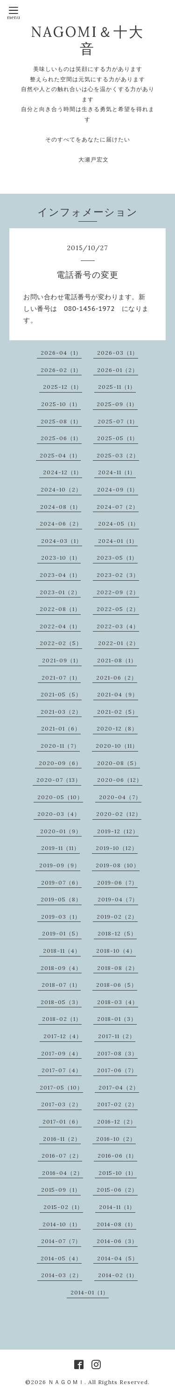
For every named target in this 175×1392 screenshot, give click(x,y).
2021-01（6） (61, 728)
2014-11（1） (117, 1206)
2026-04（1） (61, 352)
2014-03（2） (61, 1275)
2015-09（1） (61, 1189)
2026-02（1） (61, 369)
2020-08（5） (118, 762)
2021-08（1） (117, 660)
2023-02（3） (118, 574)
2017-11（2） (116, 1036)
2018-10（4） (116, 950)
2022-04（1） (60, 626)
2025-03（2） (118, 455)
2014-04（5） (117, 1258)
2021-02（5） (117, 711)
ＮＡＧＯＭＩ (66, 1381)
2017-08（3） (117, 1053)
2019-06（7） (117, 882)
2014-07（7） (61, 1240)
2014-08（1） (116, 1224)
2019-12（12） (118, 831)
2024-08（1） (60, 506)
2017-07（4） (62, 1070)
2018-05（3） (61, 1001)
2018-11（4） (62, 950)
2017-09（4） (61, 1053)
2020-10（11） (117, 745)
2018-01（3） (117, 1018)
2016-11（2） (62, 1138)
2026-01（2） (117, 369)
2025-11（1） (117, 386)
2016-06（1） (117, 1155)
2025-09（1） (117, 404)
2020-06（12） (119, 779)
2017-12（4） (62, 1036)
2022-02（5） (61, 643)
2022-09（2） (118, 592)
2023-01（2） (60, 592)
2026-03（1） (117, 352)
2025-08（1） (61, 421)
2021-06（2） (116, 677)
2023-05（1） (117, 557)
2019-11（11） (60, 847)
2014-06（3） (117, 1240)
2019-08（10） (118, 865)
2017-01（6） (62, 1121)
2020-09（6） (60, 762)
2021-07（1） (61, 677)
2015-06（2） (117, 1189)
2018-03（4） (117, 1001)
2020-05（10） (60, 797)
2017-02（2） (117, 1104)
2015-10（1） (117, 1172)
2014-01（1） (89, 1292)
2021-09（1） (62, 660)
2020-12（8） (117, 728)
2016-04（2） (62, 1172)
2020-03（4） (58, 813)
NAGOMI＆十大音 (87, 40)
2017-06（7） (117, 1070)
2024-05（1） (118, 523)
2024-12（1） (62, 472)
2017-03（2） (61, 1104)
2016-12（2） (116, 1121)
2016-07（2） (62, 1155)
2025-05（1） (117, 438)
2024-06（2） (61, 523)
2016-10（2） (116, 1138)
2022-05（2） (118, 608)
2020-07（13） (58, 779)
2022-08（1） (60, 608)
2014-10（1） (61, 1224)
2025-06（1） (61, 438)
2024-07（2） (118, 506)
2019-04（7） (118, 899)
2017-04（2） (118, 1087)
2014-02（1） (118, 1275)
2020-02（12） (118, 813)
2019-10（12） (117, 847)
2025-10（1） (61, 404)
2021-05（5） (61, 694)
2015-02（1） (63, 1206)
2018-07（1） (61, 984)
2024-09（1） (117, 489)
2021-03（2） (61, 711)
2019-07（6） (61, 882)
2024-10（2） (61, 489)
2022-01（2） (118, 643)
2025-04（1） (60, 455)
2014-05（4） (61, 1258)
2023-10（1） (61, 557)
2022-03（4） (118, 626)
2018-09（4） (61, 967)
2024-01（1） (118, 540)
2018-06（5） (116, 984)
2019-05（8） (61, 899)
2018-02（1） (62, 1018)
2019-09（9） (59, 865)
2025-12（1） (62, 386)
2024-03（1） (61, 540)
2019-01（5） (62, 933)
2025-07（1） (118, 421)
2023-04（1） (60, 574)
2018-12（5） (117, 933)
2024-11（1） (117, 472)
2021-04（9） (117, 694)
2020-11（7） (60, 745)
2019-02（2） (117, 916)
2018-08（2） (117, 967)
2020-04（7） (120, 797)
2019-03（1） (61, 916)
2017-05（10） (61, 1087)
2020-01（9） (61, 831)
